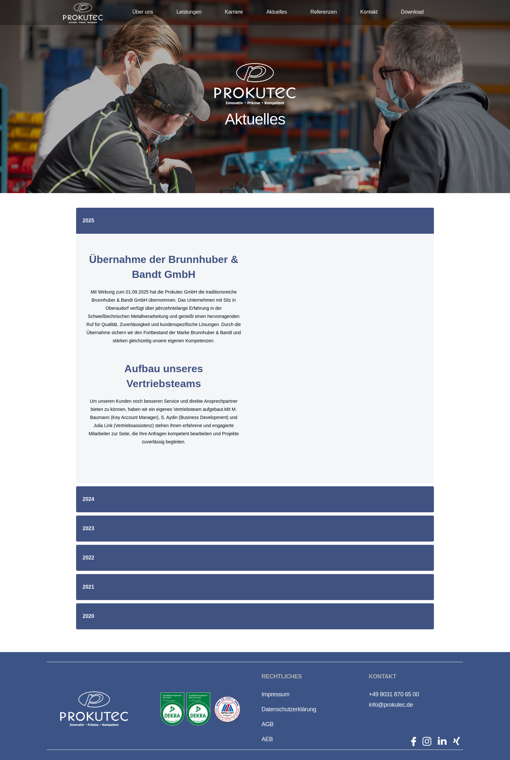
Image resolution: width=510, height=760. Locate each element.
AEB (267, 739)
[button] (255, 221)
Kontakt (368, 12)
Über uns (142, 12)
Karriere (234, 12)
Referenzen (323, 12)
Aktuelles (276, 12)
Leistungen (189, 12)
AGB (268, 724)
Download (412, 12)
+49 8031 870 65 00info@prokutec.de (394, 699)
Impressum (275, 694)
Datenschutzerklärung (289, 709)
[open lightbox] (172, 709)
